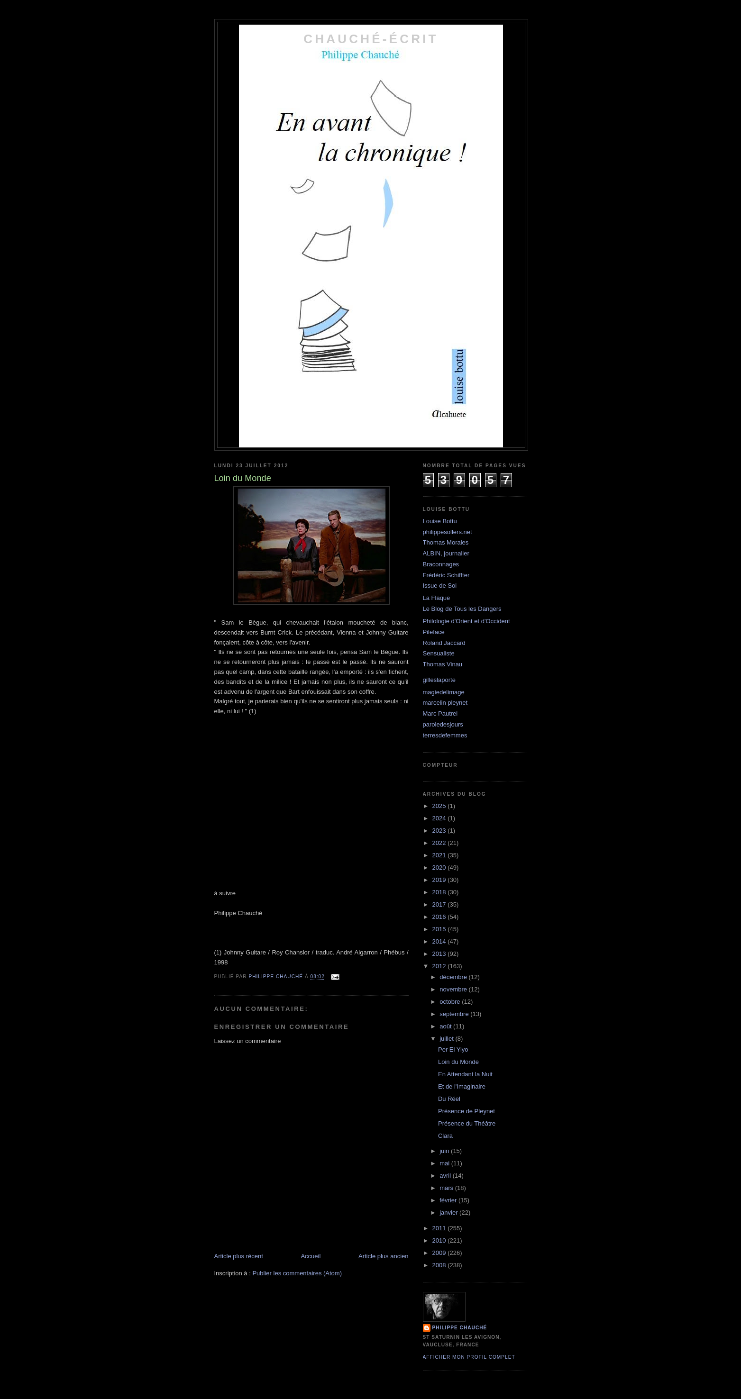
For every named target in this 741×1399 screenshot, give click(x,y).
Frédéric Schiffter (446, 575)
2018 (440, 892)
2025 (440, 805)
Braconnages (441, 564)
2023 (440, 830)
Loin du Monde (458, 1061)
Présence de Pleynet (466, 1111)
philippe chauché (459, 1327)
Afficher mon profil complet (469, 1357)
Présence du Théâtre (466, 1123)
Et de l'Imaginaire (461, 1086)
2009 (440, 1252)
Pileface (434, 632)
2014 (440, 941)
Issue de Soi (440, 585)
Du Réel (449, 1098)
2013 (440, 953)
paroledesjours (443, 724)
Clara (445, 1135)
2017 (440, 904)
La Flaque (436, 597)
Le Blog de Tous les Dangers (462, 608)
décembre (453, 977)
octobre (450, 1001)
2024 (440, 818)
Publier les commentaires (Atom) (297, 1273)
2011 (440, 1228)
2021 (440, 855)
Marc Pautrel (440, 713)
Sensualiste (439, 653)
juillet (447, 1038)
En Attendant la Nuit (465, 1074)
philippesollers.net (447, 532)
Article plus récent (238, 1256)
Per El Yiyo (453, 1049)
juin (445, 1150)
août (446, 1026)
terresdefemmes (445, 735)
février (448, 1200)
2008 (440, 1265)
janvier (449, 1212)
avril (445, 1175)
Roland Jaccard (444, 642)
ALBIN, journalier (446, 553)
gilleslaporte (439, 679)
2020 (440, 867)
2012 (440, 966)
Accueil (310, 1256)
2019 (440, 879)
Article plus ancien (383, 1256)
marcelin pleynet (445, 702)
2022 (440, 842)
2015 (440, 929)
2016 (440, 916)
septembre (454, 1013)
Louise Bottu (440, 521)
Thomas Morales (446, 542)
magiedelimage (444, 692)
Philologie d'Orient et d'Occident (466, 621)
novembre (453, 989)
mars (447, 1187)
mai (445, 1163)
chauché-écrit (370, 39)
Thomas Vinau (443, 664)
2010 (440, 1240)
